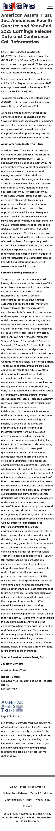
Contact (27, 806)
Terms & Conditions (41, 793)
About (13, 786)
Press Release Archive (32, 786)
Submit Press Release (15, 793)
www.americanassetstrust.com (31, 125)
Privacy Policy (42, 799)
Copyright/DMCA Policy (18, 799)
